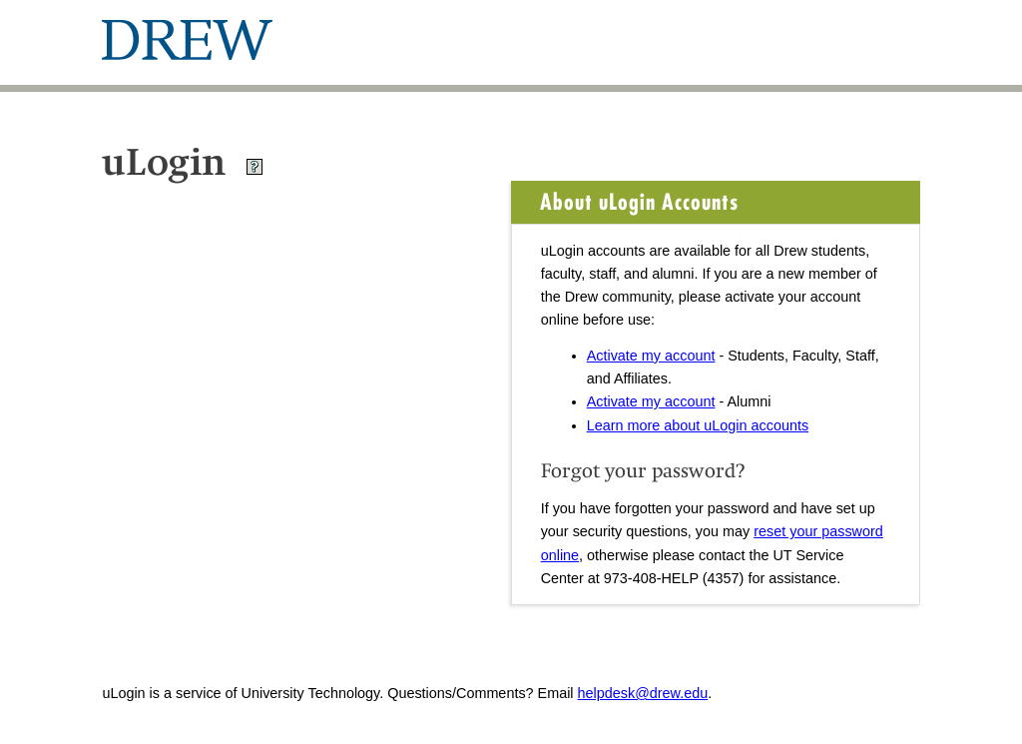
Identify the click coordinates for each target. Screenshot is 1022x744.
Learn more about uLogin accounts (697, 425)
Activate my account (651, 356)
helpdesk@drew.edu (643, 693)
